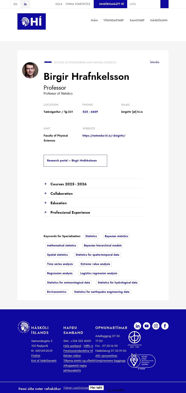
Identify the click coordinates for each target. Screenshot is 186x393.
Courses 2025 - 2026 (65, 184)
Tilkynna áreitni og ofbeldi (79, 360)
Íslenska (154, 62)
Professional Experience (67, 213)
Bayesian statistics (116, 236)
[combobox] (142, 4)
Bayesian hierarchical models (103, 245)
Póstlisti (35, 355)
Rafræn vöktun (72, 355)
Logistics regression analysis (98, 273)
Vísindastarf (113, 20)
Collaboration (58, 194)
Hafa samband (72, 345)
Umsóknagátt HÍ (111, 4)
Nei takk (96, 387)
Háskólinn (158, 20)
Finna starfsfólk (78, 4)
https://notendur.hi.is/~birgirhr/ (103, 135)
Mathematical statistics (61, 245)
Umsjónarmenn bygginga (110, 360)
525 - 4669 (90, 111)
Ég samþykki (115, 390)
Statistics (91, 236)
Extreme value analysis (95, 264)
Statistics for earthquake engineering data (101, 291)
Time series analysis (60, 264)
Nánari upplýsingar (76, 388)
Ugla (58, 4)
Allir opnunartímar (106, 355)
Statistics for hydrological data (117, 282)
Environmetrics (56, 291)
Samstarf (137, 20)
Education (55, 203)
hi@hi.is (88, 345)
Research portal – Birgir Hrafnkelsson (72, 160)
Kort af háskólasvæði (43, 360)
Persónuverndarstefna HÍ (78, 350)
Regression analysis (59, 273)
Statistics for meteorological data (68, 282)
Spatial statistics (57, 254)
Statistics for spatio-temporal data (97, 254)
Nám (94, 20)
